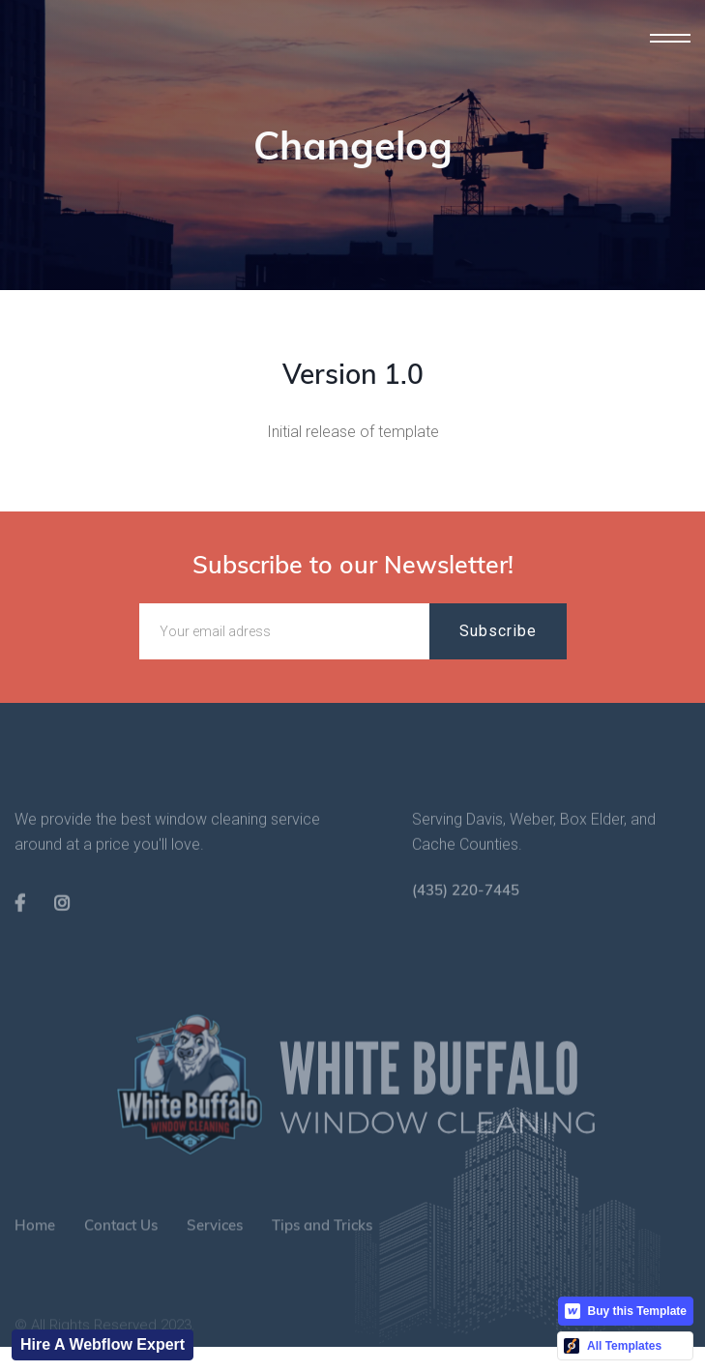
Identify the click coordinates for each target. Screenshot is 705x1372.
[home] (68, 67)
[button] (670, 38)
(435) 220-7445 (465, 912)
